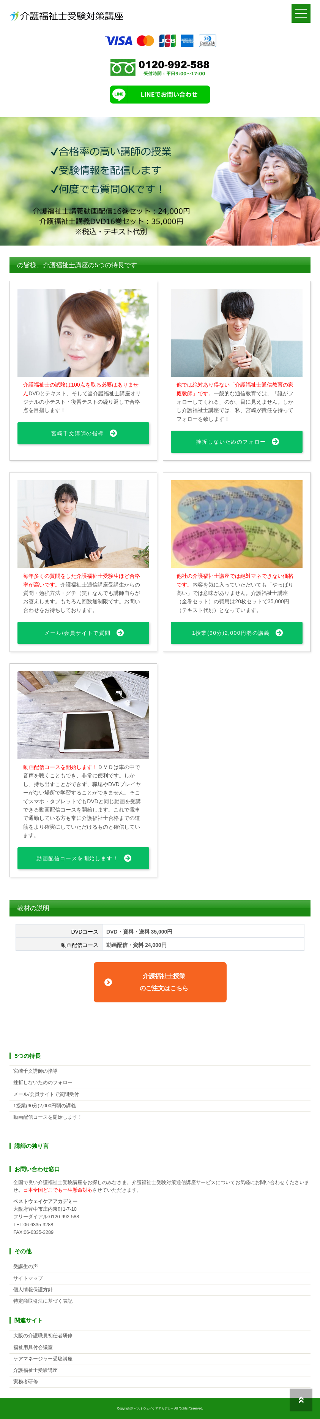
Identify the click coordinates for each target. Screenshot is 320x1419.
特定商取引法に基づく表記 (43, 1301)
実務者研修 (25, 1381)
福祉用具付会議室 (33, 1347)
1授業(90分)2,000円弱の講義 (231, 633)
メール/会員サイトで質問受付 (46, 1094)
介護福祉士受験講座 (35, 1370)
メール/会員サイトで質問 (77, 633)
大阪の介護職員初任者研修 (43, 1335)
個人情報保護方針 (33, 1289)
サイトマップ (28, 1278)
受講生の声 (25, 1266)
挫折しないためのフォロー (231, 442)
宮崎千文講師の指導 (77, 433)
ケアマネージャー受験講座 (43, 1359)
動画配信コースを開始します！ (77, 858)
